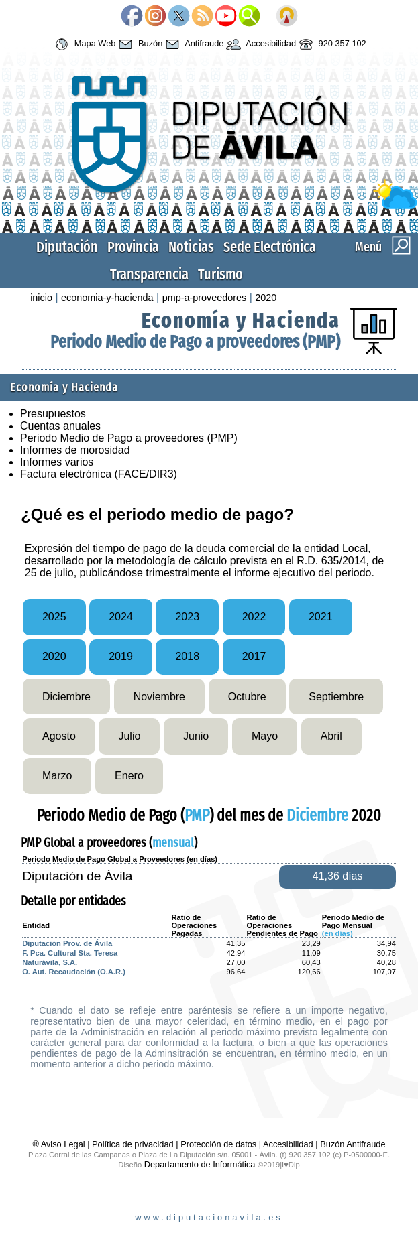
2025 (54, 617)
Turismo (220, 274)
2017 (254, 656)
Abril (331, 736)
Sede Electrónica (269, 247)
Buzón (138, 44)
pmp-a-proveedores (204, 297)
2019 (121, 656)
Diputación (67, 247)
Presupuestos (53, 413)
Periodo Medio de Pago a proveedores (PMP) (195, 342)
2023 (187, 617)
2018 (187, 656)
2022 (254, 617)
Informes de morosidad (75, 450)
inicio (41, 297)
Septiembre (336, 696)
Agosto (59, 736)
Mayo (265, 736)
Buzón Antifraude (352, 1144)
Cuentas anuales (60, 426)
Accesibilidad (259, 44)
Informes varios (56, 462)
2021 (321, 617)
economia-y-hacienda (107, 297)
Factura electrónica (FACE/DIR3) (98, 474)
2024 (121, 617)
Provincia (133, 247)
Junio (196, 736)
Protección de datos (218, 1144)
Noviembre (159, 696)
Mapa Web (83, 44)
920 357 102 (331, 44)
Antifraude (192, 44)
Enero (129, 775)
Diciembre (66, 696)
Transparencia (149, 274)
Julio (129, 736)
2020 (265, 297)
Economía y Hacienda (241, 320)
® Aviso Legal (59, 1144)
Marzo (57, 775)
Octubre (247, 696)
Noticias (191, 247)
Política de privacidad (133, 1144)
